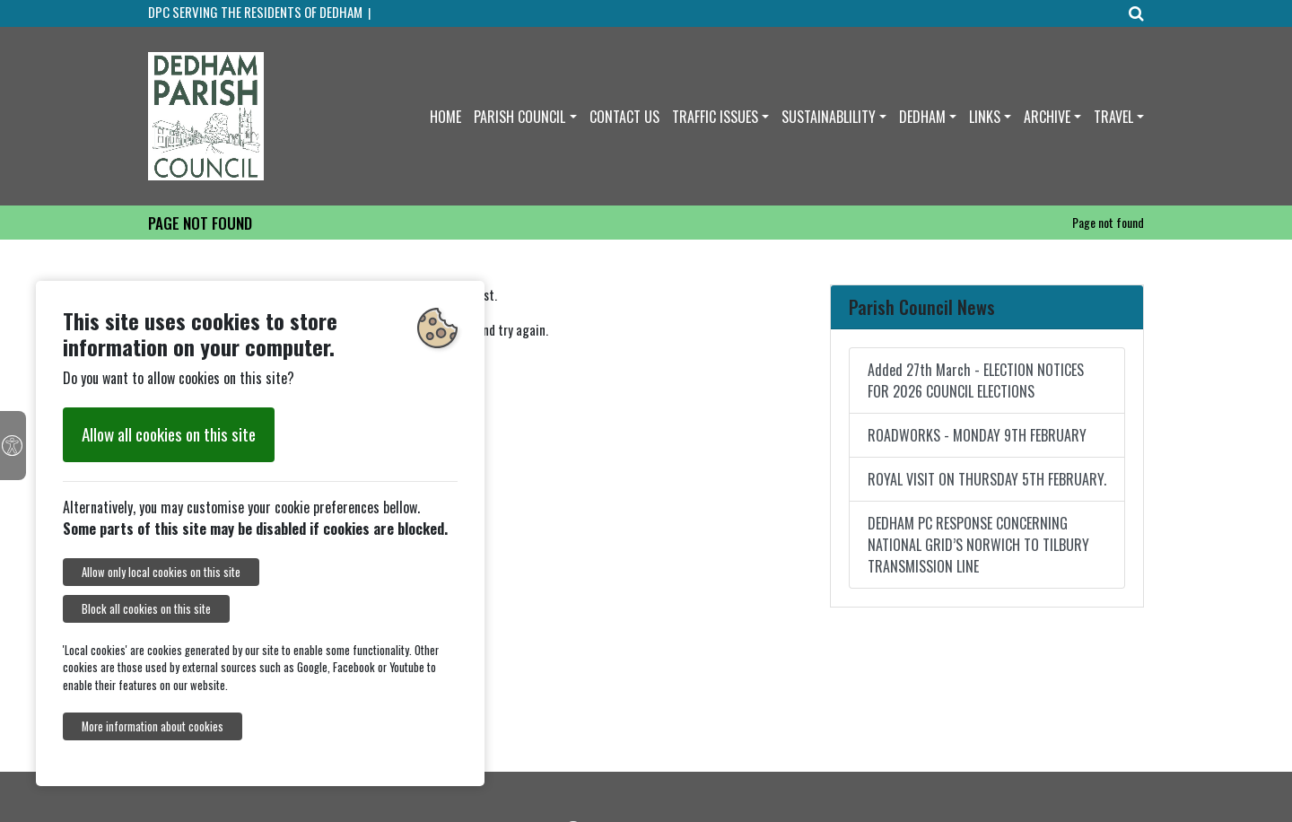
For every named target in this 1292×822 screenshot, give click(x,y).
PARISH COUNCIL (519, 116)
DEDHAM (922, 116)
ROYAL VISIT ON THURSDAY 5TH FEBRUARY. (987, 479)
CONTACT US (624, 116)
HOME (445, 116)
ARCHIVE (1047, 116)
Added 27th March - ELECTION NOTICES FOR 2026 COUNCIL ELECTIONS (976, 380)
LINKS (984, 116)
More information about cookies (152, 726)
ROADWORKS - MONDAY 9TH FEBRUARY (977, 435)
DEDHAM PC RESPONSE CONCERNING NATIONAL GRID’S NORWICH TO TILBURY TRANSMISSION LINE (978, 544)
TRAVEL (1113, 116)
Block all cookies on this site (146, 608)
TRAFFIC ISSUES (715, 116)
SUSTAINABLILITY (828, 116)
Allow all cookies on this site (169, 434)
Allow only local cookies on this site (161, 572)
